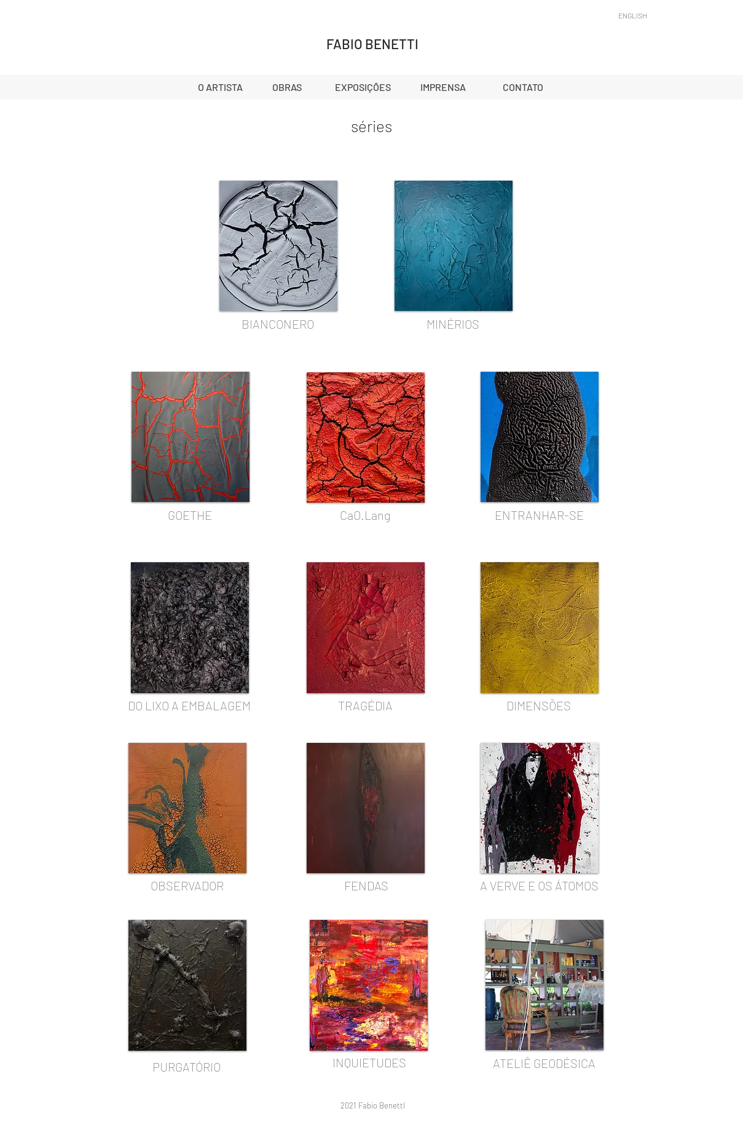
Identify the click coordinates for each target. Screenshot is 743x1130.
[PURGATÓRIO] (186, 1066)
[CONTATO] (523, 87)
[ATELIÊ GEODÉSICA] (544, 1063)
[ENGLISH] (633, 15)
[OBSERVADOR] (187, 885)
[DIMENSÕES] (539, 705)
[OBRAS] (287, 87)
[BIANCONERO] (278, 324)
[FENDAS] (366, 885)
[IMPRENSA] (443, 87)
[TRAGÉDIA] (365, 705)
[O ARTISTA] (221, 87)
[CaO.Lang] (366, 515)
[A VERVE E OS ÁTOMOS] (539, 885)
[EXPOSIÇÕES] (363, 87)
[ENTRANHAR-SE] (539, 515)
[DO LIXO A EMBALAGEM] (189, 705)
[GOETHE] (190, 515)
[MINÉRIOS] (453, 324)
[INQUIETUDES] (369, 1062)
